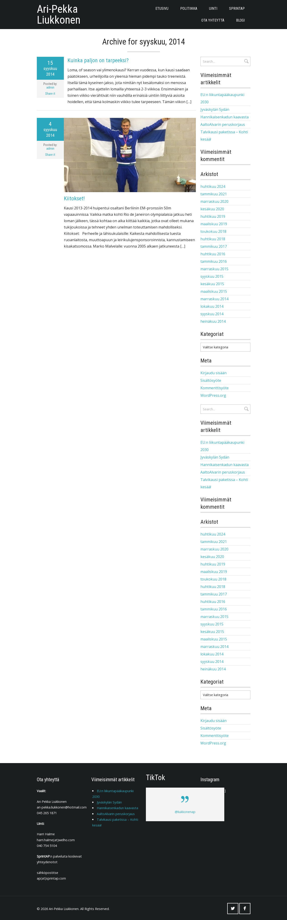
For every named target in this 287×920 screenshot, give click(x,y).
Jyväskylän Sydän (214, 109)
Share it (50, 94)
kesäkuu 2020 (212, 208)
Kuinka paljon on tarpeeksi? (98, 60)
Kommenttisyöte (214, 387)
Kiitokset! (74, 198)
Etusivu (161, 8)
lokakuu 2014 (211, 306)
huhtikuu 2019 (212, 216)
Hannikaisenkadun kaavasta (224, 116)
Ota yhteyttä (212, 20)
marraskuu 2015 (214, 268)
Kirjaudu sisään (213, 372)
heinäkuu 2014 (213, 321)
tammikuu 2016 (213, 261)
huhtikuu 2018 (212, 238)
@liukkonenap (185, 810)
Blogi (240, 20)
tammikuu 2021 (213, 193)
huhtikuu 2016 (212, 253)
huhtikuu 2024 (212, 186)
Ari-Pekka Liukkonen (58, 14)
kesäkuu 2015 (212, 283)
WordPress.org (213, 394)
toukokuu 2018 (213, 231)
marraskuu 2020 (214, 201)
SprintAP (237, 8)
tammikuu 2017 (213, 246)
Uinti (213, 8)
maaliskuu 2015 (213, 291)
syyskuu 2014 (211, 313)
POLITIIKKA (188, 8)
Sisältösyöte (210, 379)
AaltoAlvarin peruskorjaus (222, 124)
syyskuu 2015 (211, 276)
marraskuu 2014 (214, 298)
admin (50, 87)
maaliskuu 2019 (213, 223)
